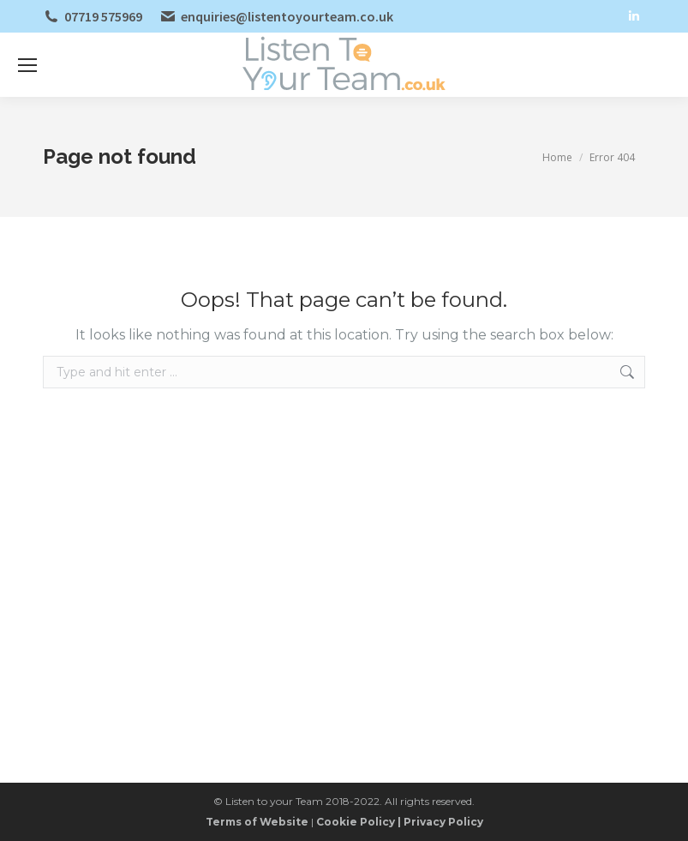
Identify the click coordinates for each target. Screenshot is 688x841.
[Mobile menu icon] (27, 65)
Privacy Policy (443, 821)
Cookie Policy (355, 821)
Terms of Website (257, 821)
